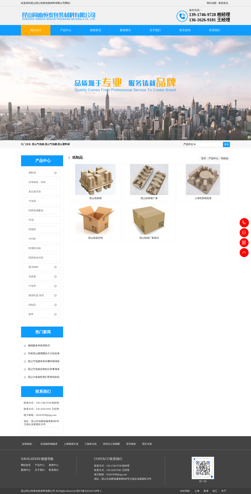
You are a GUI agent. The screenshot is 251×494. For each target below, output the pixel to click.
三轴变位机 (91, 444)
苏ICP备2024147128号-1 (88, 491)
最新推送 (223, 3)
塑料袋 (32, 172)
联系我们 (214, 30)
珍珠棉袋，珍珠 (37, 182)
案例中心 (26, 470)
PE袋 (31, 220)
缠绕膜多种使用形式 (39, 345)
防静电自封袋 (36, 257)
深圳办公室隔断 (111, 444)
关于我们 (155, 30)
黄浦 (205, 491)
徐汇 (214, 491)
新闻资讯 (95, 30)
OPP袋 (32, 238)
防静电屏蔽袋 (36, 210)
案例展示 (125, 30)
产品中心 (65, 30)
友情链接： (28, 444)
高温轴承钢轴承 (49, 444)
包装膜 (32, 276)
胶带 (31, 314)
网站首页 (35, 30)
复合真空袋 (35, 191)
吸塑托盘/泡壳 (36, 295)
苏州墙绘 (131, 444)
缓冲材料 (33, 267)
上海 (197, 491)
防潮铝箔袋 (35, 248)
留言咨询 (185, 30)
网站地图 (211, 3)
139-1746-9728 (244, 222)
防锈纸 (32, 229)
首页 (203, 158)
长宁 (223, 491)
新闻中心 (54, 465)
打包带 (32, 286)
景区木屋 (147, 444)
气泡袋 (32, 201)
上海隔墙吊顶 (71, 444)
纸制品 (32, 305)
